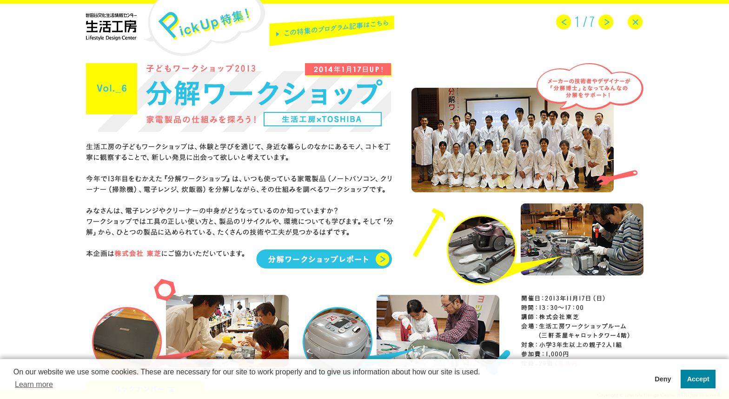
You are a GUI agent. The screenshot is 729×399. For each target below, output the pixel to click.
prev (563, 22)
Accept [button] (698, 379)
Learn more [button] (34, 384)
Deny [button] (663, 379)
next (606, 22)
